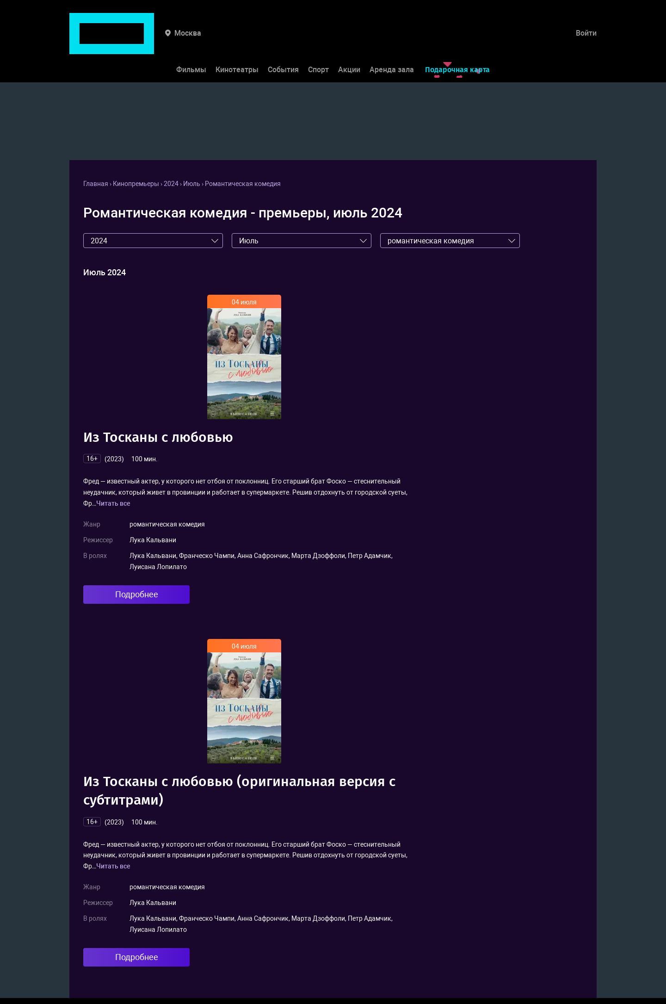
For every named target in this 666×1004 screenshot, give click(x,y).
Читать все (113, 503)
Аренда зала (392, 41)
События (283, 41)
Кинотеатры (237, 41)
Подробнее (136, 594)
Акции (349, 41)
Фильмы (191, 41)
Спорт (318, 41)
